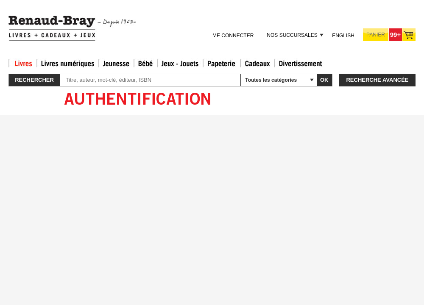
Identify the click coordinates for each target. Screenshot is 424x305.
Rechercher (34, 80)
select (312, 80)
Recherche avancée (377, 80)
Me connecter (233, 36)
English (343, 36)
